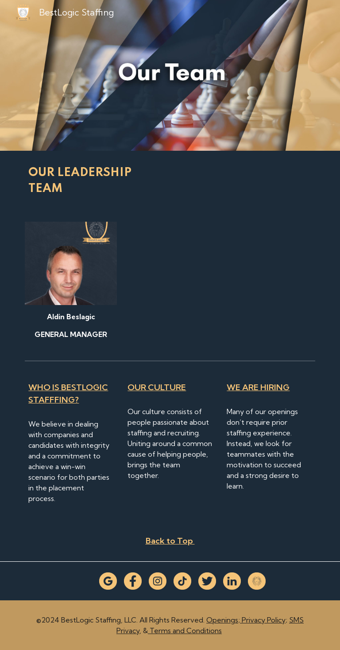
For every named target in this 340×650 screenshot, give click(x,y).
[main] (95, 180)
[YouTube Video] (219, 275)
